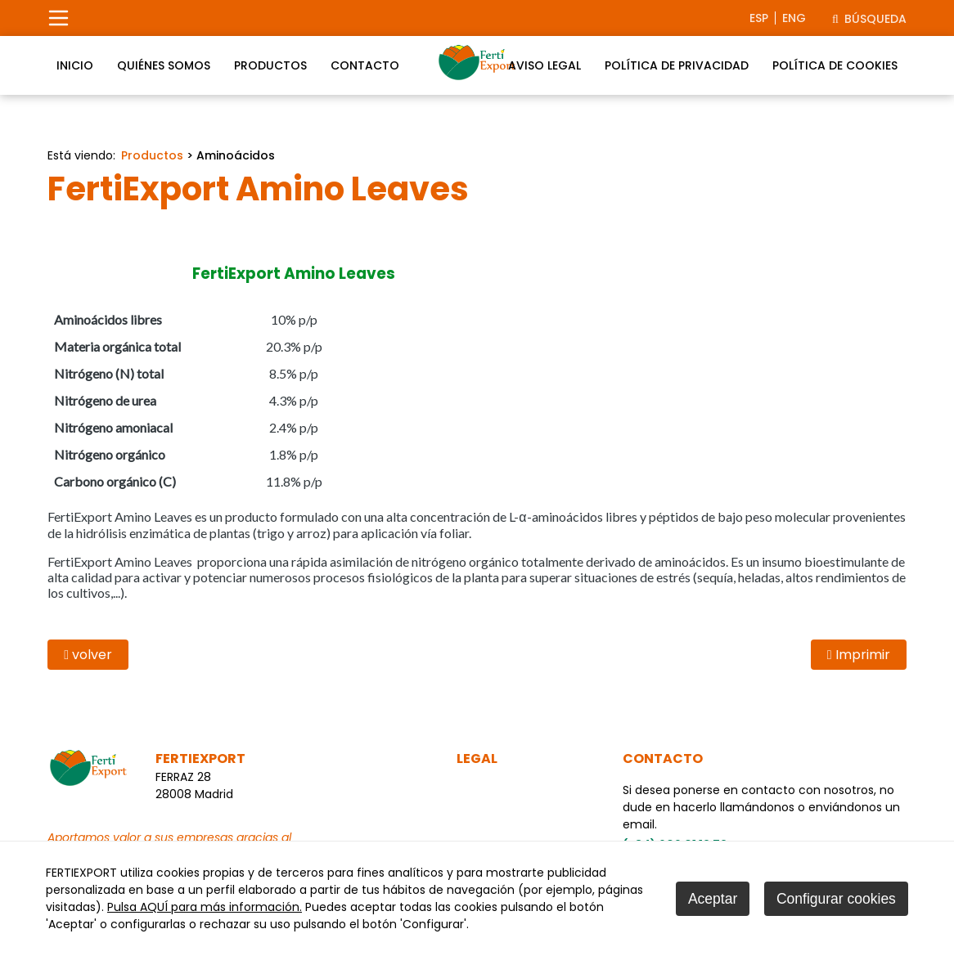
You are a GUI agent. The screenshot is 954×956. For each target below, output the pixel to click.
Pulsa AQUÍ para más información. (204, 907)
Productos (152, 155)
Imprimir (858, 654)
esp (758, 18)
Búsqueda (869, 19)
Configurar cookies (836, 899)
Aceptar (712, 899)
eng (794, 18)
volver (88, 654)
